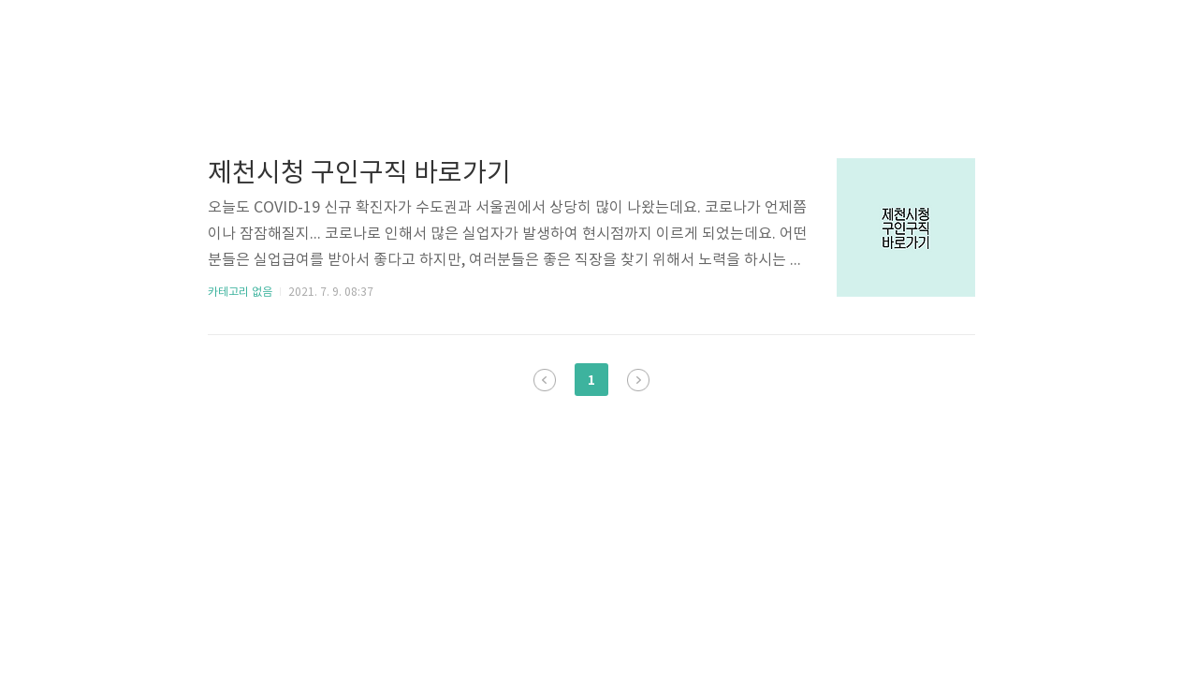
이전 (544, 380)
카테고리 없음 (240, 292)
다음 (638, 380)
